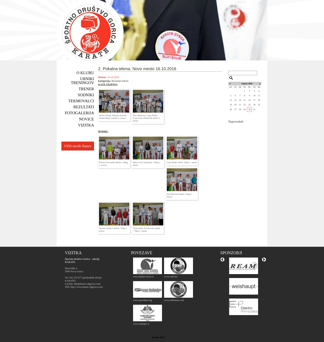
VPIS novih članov (77, 146)
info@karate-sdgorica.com (87, 283)
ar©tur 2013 (158, 337)
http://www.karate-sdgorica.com (87, 286)
